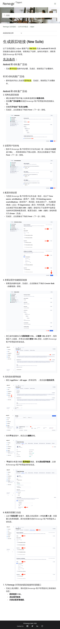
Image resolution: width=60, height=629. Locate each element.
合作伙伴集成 (23, 27)
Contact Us (20, 626)
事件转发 (13, 68)
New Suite (32, 48)
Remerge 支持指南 (9, 27)
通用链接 (27, 80)
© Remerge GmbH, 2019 (30, 623)
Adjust (32, 27)
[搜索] (30, 15)
